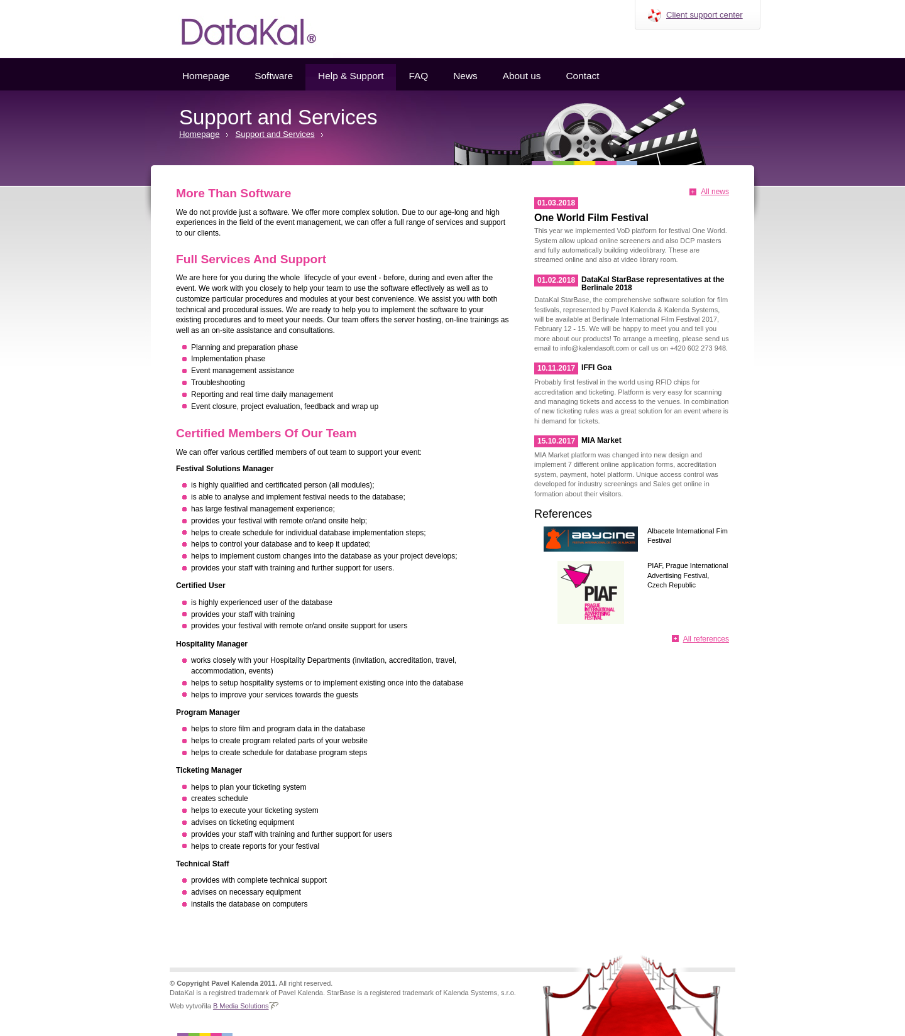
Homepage (205, 75)
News (465, 75)
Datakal (239, 29)
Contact (582, 75)
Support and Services (275, 134)
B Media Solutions (241, 1006)
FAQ (418, 75)
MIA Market (601, 440)
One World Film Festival (591, 217)
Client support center (704, 14)
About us (522, 75)
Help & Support (350, 75)
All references (706, 639)
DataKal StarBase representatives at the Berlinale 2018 (652, 283)
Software (274, 75)
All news (715, 191)
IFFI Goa (596, 367)
